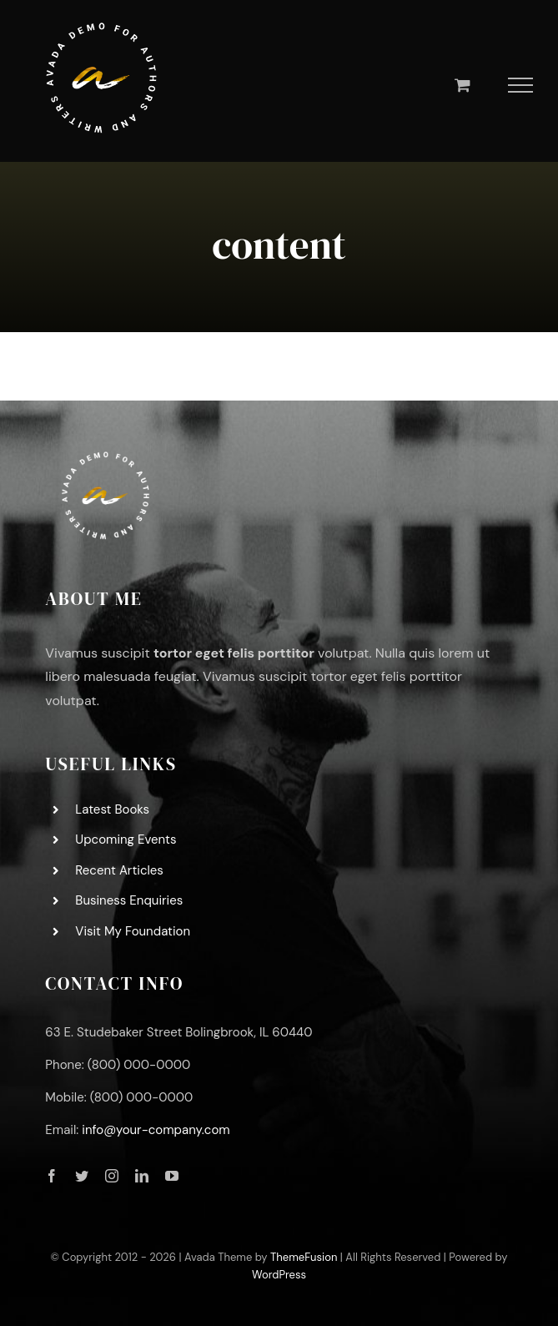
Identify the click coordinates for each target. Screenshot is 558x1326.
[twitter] (81, 1175)
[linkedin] (141, 1175)
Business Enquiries (129, 900)
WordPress (279, 1275)
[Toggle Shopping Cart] (462, 84)
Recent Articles (119, 870)
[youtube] (171, 1175)
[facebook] (51, 1175)
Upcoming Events (125, 839)
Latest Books (112, 809)
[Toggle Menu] (521, 85)
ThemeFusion (303, 1257)
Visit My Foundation (132, 931)
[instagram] (111, 1175)
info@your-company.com (155, 1130)
